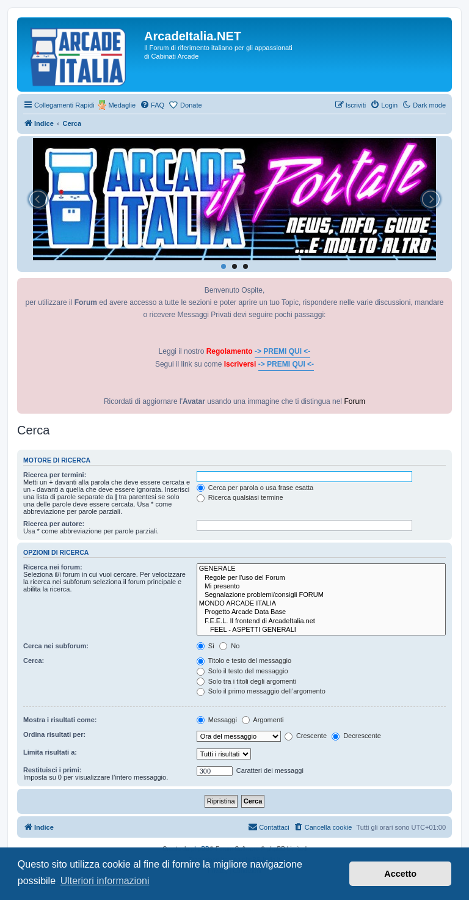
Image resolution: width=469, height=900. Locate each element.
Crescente (306, 735)
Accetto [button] (400, 874)
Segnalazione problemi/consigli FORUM (321, 595)
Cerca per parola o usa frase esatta (255, 487)
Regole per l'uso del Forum (321, 578)
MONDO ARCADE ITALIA (321, 603)
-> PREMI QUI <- (282, 351)
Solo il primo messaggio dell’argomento (261, 691)
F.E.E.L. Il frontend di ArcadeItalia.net (321, 621)
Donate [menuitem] (191, 105)
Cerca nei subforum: (56, 645)
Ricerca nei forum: (52, 567)
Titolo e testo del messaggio (244, 660)
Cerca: (33, 660)
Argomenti (263, 719)
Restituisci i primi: (52, 770)
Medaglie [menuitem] (122, 105)
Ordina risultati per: (54, 734)
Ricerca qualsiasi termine (240, 497)
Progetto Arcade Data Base (321, 612)
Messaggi (217, 719)
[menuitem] (152, 105)
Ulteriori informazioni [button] (105, 881)
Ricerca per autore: (53, 523)
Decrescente (356, 735)
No (229, 645)
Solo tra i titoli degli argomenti (246, 681)
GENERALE (321, 569)
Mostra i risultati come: (59, 719)
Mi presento (321, 586)
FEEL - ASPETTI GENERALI (321, 630)
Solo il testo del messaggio (242, 671)
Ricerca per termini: (54, 474)
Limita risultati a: (50, 752)
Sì (205, 645)
